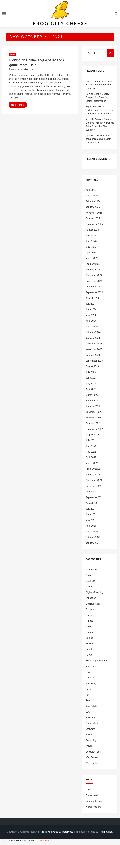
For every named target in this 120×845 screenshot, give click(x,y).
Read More (17, 104)
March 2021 (92, 531)
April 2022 (91, 457)
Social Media (92, 723)
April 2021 (91, 525)
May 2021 (91, 520)
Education (91, 598)
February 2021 (93, 537)
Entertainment (93, 603)
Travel (89, 746)
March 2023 (92, 394)
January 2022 (93, 474)
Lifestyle (90, 677)
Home (89, 654)
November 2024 (94, 281)
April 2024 (91, 320)
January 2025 (93, 269)
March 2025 (92, 258)
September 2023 (94, 360)
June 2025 (91, 241)
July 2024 (91, 303)
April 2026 (91, 190)
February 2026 (93, 201)
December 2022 (94, 411)
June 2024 (91, 309)
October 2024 (93, 286)
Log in (89, 789)
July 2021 (91, 508)
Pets (88, 700)
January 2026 (93, 207)
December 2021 (94, 480)
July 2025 (91, 235)
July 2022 (91, 440)
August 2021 (92, 503)
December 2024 (94, 275)
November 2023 (94, 349)
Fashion (90, 609)
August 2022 (92, 434)
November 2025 (94, 212)
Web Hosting (92, 763)
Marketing (91, 683)
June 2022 (91, 446)
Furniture (90, 632)
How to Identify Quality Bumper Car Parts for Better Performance (97, 97)
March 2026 (92, 195)
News (89, 689)
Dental (89, 586)
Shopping (90, 717)
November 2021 (94, 486)
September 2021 (94, 497)
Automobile (92, 569)
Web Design (92, 757)
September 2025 (94, 224)
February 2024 (93, 332)
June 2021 (91, 514)
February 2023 (93, 400)
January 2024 (93, 338)
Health (89, 649)
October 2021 (93, 491)
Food (88, 626)
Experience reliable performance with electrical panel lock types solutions (100, 110)
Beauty (89, 575)
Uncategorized (93, 751)
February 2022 (93, 468)
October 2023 (93, 355)
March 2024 (92, 326)
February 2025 (93, 263)
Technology (92, 740)
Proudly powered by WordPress (57, 831)
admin (14, 69)
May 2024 (91, 315)
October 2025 (93, 218)
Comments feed (94, 801)
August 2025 (92, 229)
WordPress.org (93, 806)
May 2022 (91, 451)
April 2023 (91, 389)
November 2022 (94, 417)
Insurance (91, 666)
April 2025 (91, 252)
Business (90, 581)
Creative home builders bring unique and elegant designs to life (98, 139)
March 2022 (92, 463)
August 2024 (92, 298)
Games (12, 54)
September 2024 (94, 292)
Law (88, 672)
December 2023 (94, 343)
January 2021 (93, 542)
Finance (90, 615)
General (90, 643)
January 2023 (93, 406)
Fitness (89, 620)
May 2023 (91, 383)
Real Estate (91, 706)
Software (90, 729)
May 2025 (91, 246)
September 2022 (94, 429)
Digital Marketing (94, 592)
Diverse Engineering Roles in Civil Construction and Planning (99, 85)
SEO (88, 711)
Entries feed (92, 795)
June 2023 (91, 377)
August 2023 (92, 366)
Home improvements (97, 660)
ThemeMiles (106, 831)
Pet (87, 694)
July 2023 (91, 372)
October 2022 (93, 423)
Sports (89, 734)
